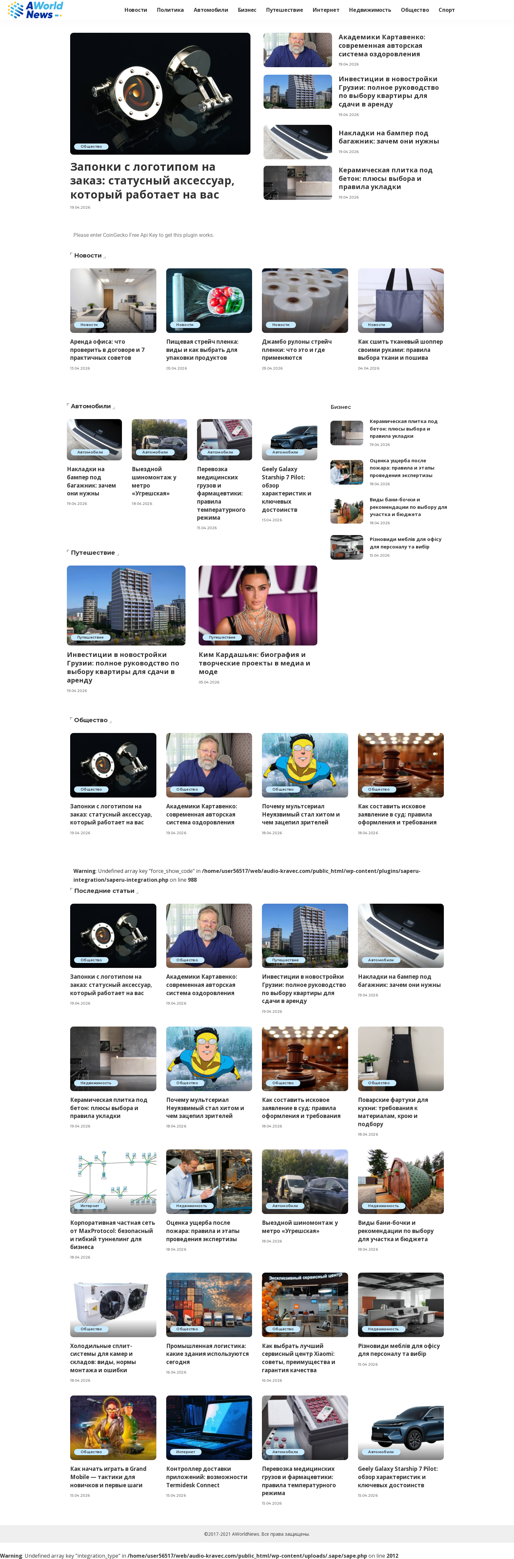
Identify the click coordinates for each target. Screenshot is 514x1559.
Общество (91, 146)
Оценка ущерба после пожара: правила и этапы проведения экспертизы (403, 467)
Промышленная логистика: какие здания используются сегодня (208, 1352)
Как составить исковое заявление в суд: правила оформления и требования (397, 813)
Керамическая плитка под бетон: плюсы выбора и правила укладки (386, 176)
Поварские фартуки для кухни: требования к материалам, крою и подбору (393, 1110)
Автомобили (90, 452)
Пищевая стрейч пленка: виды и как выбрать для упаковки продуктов (202, 349)
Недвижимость (96, 1081)
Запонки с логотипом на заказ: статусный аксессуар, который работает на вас (153, 180)
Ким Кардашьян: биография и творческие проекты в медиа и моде (255, 662)
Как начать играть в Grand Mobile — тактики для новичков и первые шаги (109, 1475)
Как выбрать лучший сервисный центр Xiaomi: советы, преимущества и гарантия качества (299, 1357)
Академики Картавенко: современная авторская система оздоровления (382, 45)
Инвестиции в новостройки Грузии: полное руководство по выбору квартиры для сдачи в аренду (390, 90)
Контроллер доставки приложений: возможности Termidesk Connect (206, 1475)
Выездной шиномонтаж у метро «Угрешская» (300, 1226)
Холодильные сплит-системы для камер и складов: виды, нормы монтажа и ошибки (103, 1357)
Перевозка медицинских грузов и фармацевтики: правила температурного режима (221, 493)
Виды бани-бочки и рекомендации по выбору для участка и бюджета (404, 506)
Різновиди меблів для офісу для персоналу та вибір (399, 1349)
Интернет (90, 1205)
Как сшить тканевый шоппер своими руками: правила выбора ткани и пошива (401, 349)
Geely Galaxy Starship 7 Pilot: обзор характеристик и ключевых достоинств (287, 489)
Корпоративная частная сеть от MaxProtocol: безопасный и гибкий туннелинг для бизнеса (106, 1234)
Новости (89, 324)
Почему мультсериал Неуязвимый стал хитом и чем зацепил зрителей (301, 813)
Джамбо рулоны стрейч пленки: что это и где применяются (297, 349)
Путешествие (91, 637)
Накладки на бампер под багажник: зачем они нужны (390, 135)
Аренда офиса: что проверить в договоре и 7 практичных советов (107, 349)
